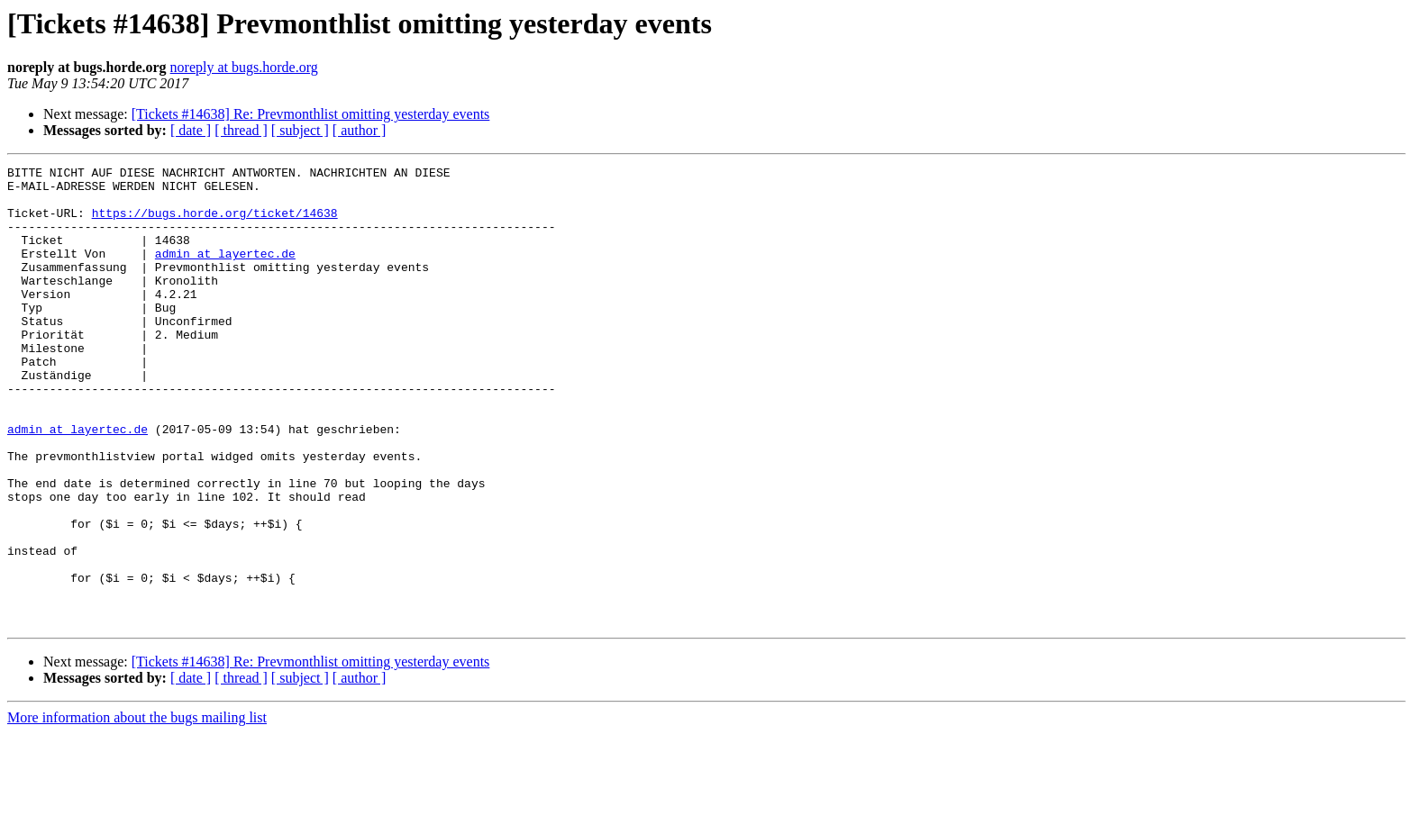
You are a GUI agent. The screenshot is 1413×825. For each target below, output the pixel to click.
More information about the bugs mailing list (137, 809)
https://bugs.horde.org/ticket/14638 (215, 223)
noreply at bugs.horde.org (244, 67)
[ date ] (190, 130)
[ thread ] (241, 130)
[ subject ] (300, 130)
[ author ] (360, 130)
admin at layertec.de (225, 272)
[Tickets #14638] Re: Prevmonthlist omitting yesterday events (311, 114)
